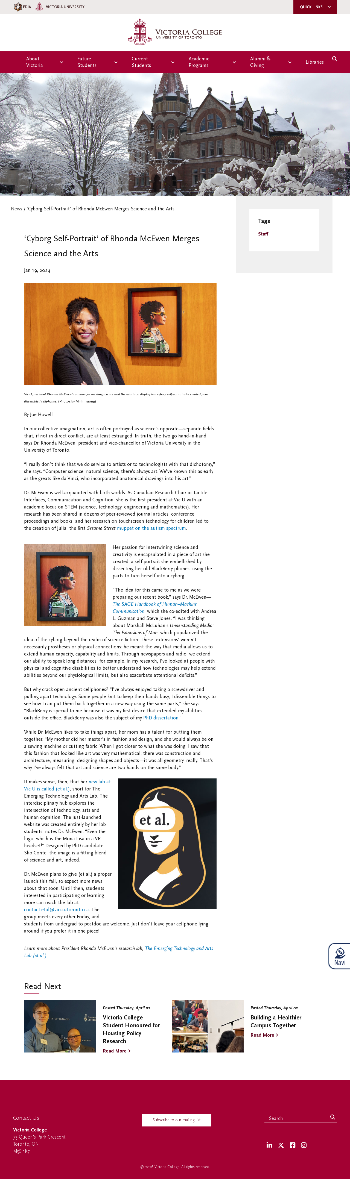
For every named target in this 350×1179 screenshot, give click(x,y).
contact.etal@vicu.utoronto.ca (56, 910)
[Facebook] (293, 1145)
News (16, 209)
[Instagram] (304, 1145)
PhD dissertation (161, 718)
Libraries (315, 62)
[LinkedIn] (269, 1145)
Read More (115, 1051)
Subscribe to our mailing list (176, 1120)
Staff (263, 234)
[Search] (333, 1117)
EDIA (22, 7)
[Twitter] (281, 1145)
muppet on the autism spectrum (151, 528)
